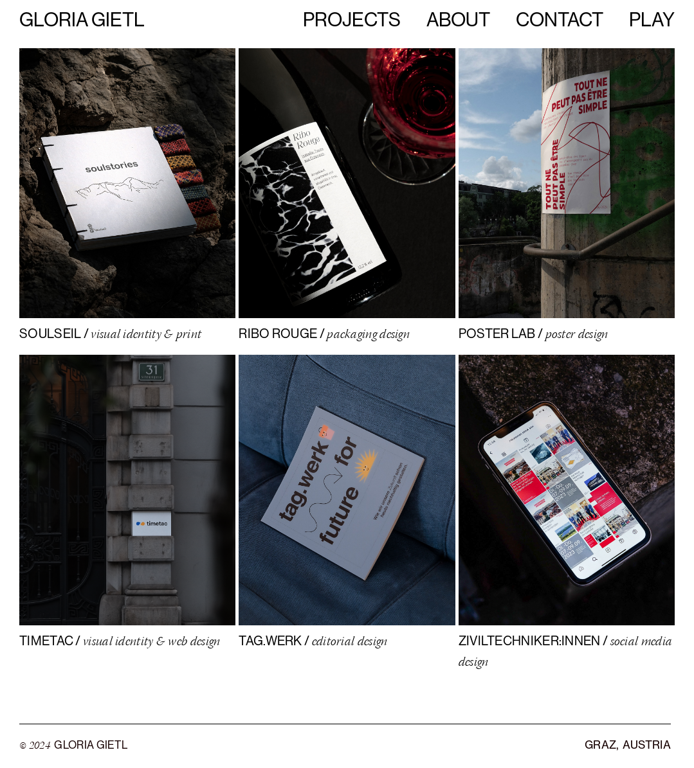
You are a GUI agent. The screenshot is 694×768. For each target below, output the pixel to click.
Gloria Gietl (82, 18)
